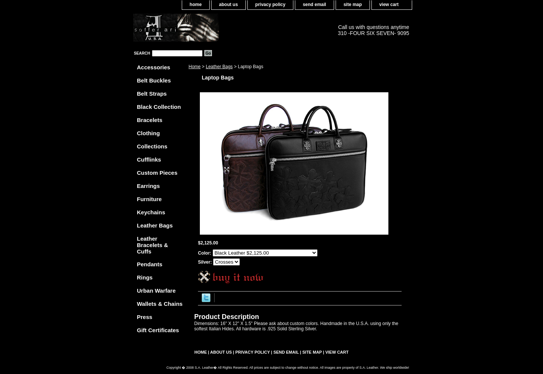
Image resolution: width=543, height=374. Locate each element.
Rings (145, 277)
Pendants (150, 264)
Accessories (153, 67)
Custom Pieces (157, 172)
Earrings (148, 186)
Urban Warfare (156, 290)
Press (144, 317)
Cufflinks (149, 159)
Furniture (149, 199)
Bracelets (150, 120)
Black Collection (159, 107)
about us (228, 4)
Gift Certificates (158, 330)
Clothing (148, 133)
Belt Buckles (154, 80)
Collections (152, 146)
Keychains (151, 212)
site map (353, 4)
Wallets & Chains (160, 304)
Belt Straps (152, 93)
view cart (389, 4)
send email (314, 4)
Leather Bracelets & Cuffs (152, 245)
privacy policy (270, 4)
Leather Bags (219, 66)
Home (195, 66)
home (196, 4)
